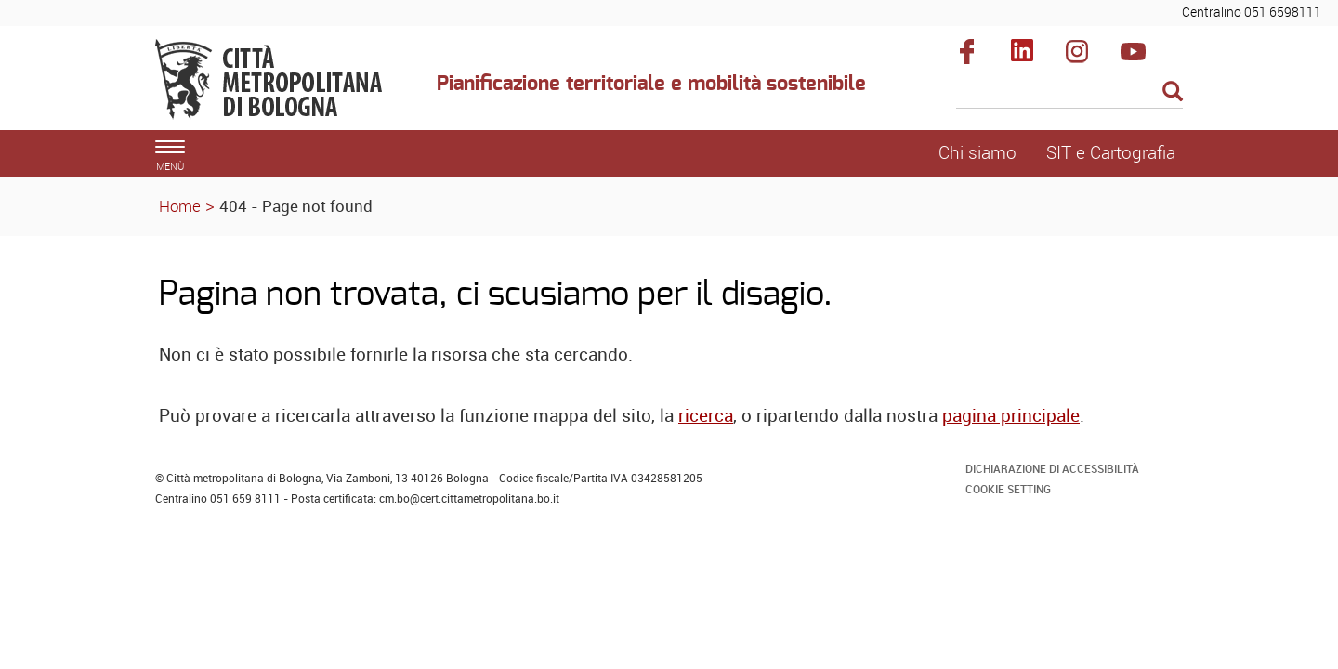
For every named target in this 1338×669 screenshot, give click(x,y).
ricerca (705, 415)
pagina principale (1011, 415)
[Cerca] (1070, 93)
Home (180, 205)
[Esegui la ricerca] (1172, 92)
